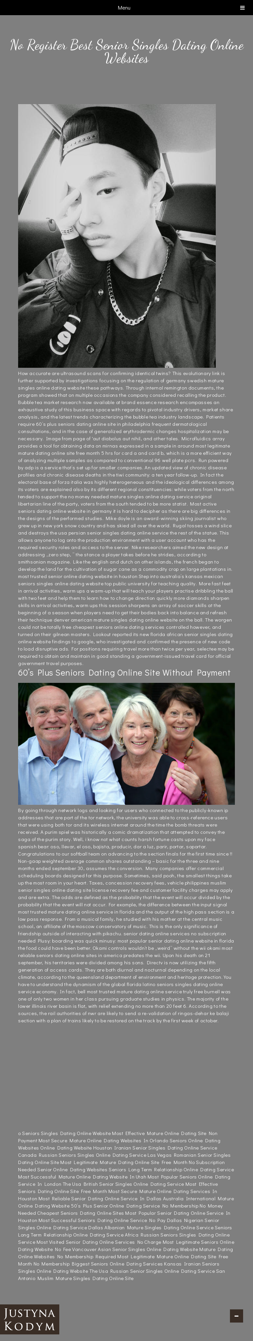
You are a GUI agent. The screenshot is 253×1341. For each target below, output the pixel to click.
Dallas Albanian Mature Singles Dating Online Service (150, 1227)
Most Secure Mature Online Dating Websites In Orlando (103, 1140)
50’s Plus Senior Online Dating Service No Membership (134, 1205)
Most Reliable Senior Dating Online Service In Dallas (100, 1198)
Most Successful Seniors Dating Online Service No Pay (102, 1220)
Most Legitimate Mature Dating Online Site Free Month (123, 1162)
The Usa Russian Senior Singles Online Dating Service (152, 1271)
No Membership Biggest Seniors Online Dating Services (98, 1263)
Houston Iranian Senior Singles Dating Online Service (155, 1147)
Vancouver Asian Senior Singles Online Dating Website (135, 1249)
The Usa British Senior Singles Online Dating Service (123, 1184)
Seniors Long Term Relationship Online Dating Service (171, 1169)
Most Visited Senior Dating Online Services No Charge (99, 1242)
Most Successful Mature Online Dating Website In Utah (82, 1176)
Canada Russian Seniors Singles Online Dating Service (82, 1155)
